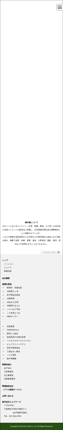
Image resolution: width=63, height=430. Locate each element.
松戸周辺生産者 (13, 295)
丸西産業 (10, 326)
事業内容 (8, 271)
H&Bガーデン (12, 316)
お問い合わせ (7, 396)
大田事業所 (8, 372)
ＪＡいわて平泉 (13, 309)
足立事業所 (8, 375)
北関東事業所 (9, 379)
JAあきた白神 (12, 302)
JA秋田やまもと (13, 306)
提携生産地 (7, 284)
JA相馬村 (11, 298)
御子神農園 (11, 358)
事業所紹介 (7, 364)
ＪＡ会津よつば (13, 313)
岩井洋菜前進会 (13, 348)
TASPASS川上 (13, 330)
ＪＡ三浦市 (11, 355)
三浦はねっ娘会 (13, 351)
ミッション (8, 264)
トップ (5, 260)
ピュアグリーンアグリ (16, 344)
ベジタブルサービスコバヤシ (19, 341)
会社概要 (6, 278)
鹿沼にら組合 (12, 333)
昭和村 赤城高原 (14, 288)
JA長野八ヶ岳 (12, 291)
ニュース (8, 267)
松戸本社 (8, 368)
